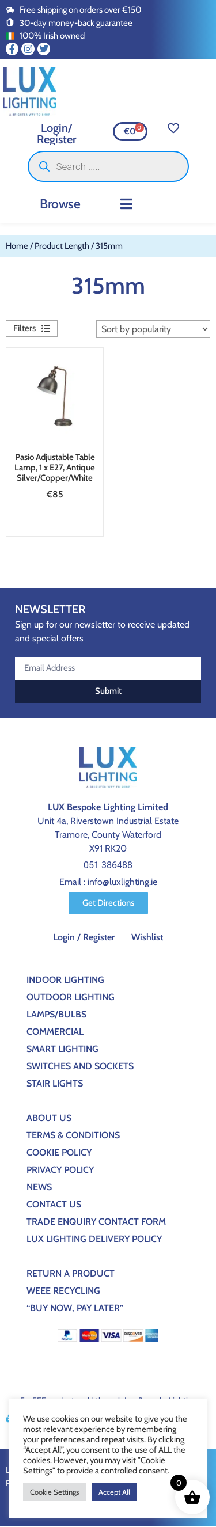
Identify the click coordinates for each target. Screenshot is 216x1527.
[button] (126, 203)
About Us (48, 1117)
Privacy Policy (60, 1169)
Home (17, 246)
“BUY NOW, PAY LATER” (74, 1307)
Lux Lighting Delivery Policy (94, 1238)
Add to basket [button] (51, 521)
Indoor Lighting (65, 979)
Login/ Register (57, 133)
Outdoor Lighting (70, 997)
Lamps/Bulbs (56, 1014)
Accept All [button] (114, 1491)
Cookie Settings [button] (54, 1491)
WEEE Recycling (63, 1290)
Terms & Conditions (73, 1135)
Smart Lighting (62, 1048)
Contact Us (53, 1204)
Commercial (55, 1031)
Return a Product (70, 1273)
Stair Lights (54, 1083)
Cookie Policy (59, 1152)
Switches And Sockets (80, 1066)
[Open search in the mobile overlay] (108, 166)
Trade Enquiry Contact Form (96, 1221)
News (39, 1187)
